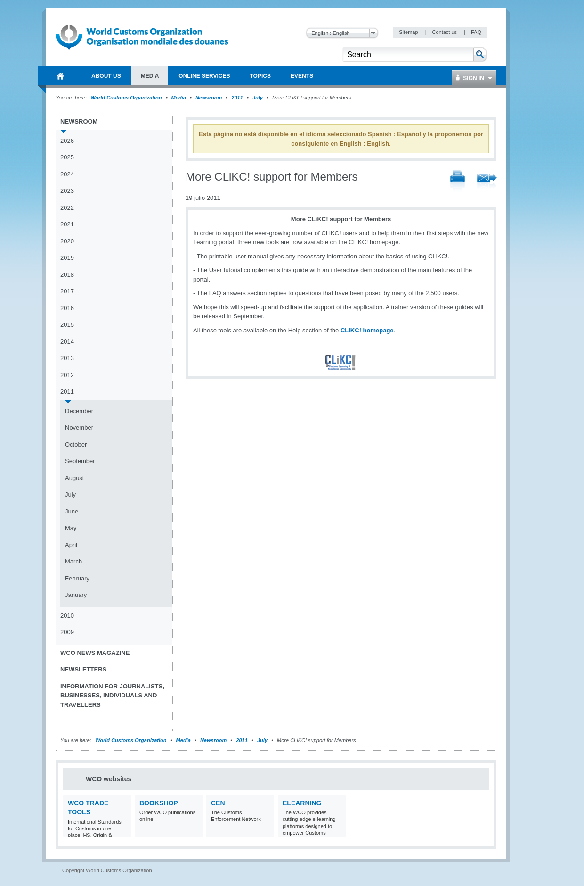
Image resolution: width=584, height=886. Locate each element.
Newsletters (83, 669)
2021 (67, 224)
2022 (67, 207)
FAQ (476, 32)
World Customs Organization (126, 97)
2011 (237, 97)
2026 (67, 140)
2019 (67, 257)
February (77, 578)
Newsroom (208, 97)
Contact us (445, 32)
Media (178, 97)
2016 (67, 308)
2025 (67, 157)
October (76, 444)
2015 (67, 324)
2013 (67, 358)
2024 (67, 174)
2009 (67, 632)
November (79, 427)
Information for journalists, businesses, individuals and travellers (112, 695)
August (74, 477)
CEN (218, 803)
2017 (67, 291)
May (71, 527)
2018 (67, 274)
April (71, 544)
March (73, 561)
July (257, 97)
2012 (67, 375)
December (79, 410)
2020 (67, 241)
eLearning (302, 803)
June (71, 511)
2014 (67, 341)
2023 (67, 190)
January (76, 594)
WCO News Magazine (95, 652)
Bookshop (158, 803)
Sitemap (409, 32)
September (80, 460)
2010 (67, 615)
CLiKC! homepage (367, 330)
